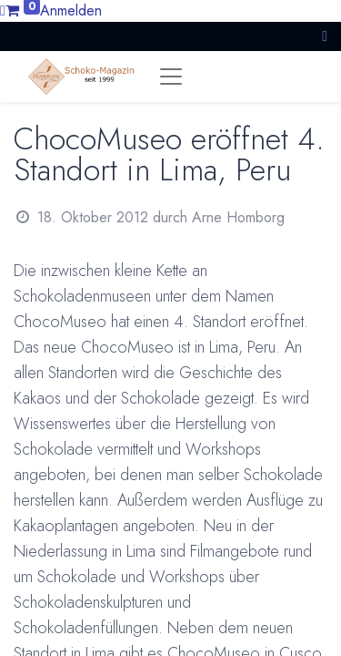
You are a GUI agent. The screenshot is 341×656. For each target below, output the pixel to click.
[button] (324, 36)
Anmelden (71, 10)
